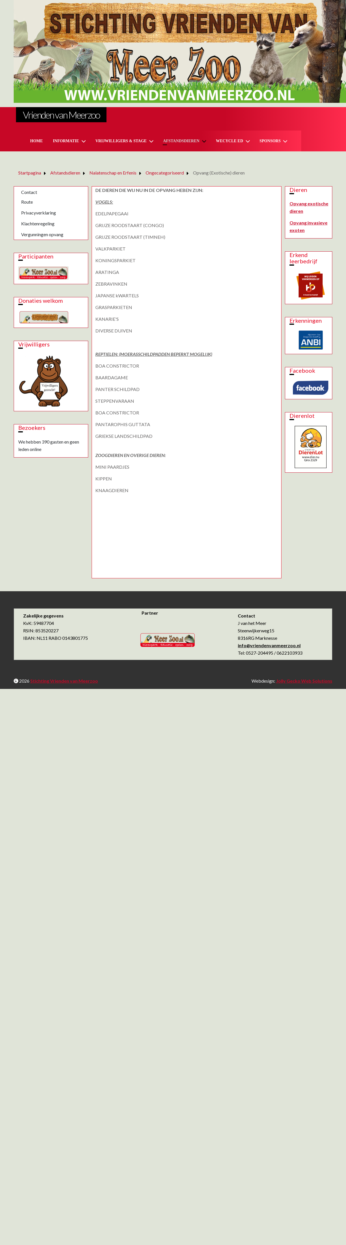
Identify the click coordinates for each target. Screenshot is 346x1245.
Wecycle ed (229, 141)
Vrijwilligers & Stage (120, 141)
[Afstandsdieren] (205, 141)
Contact (29, 192)
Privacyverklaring (38, 212)
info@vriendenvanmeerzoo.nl (269, 645)
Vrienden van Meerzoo (61, 115)
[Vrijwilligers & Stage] (152, 141)
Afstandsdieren (181, 141)
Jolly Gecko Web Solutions (304, 680)
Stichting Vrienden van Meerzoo (64, 680)
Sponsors (270, 141)
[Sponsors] (286, 141)
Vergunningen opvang (42, 234)
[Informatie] (84, 141)
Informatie (66, 141)
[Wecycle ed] (249, 141)
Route (27, 202)
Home (36, 141)
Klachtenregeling (38, 223)
